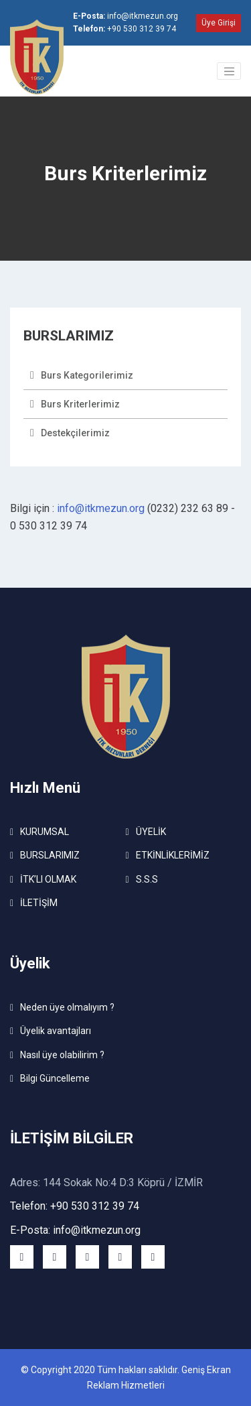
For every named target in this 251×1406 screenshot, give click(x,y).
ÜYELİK (151, 831)
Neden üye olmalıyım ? (67, 1007)
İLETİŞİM (39, 902)
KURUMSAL (44, 831)
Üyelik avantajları (55, 1030)
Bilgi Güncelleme (55, 1078)
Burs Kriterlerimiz (80, 404)
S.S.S (147, 879)
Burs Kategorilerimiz (87, 375)
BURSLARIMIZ (50, 855)
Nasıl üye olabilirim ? (62, 1054)
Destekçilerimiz (75, 433)
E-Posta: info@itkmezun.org (75, 1230)
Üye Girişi (218, 22)
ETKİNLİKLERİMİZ (173, 855)
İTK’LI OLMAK (48, 879)
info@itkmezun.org (125, 16)
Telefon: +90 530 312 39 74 (74, 1206)
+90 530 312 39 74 (124, 29)
